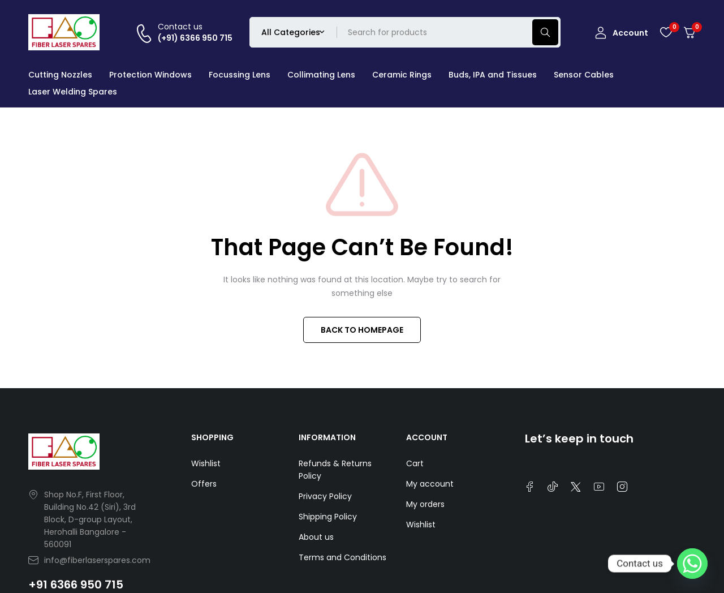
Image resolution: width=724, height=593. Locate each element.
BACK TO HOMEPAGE (362, 330)
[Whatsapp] (692, 563)
